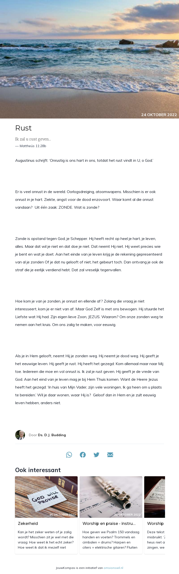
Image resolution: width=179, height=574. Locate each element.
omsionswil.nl (113, 568)
